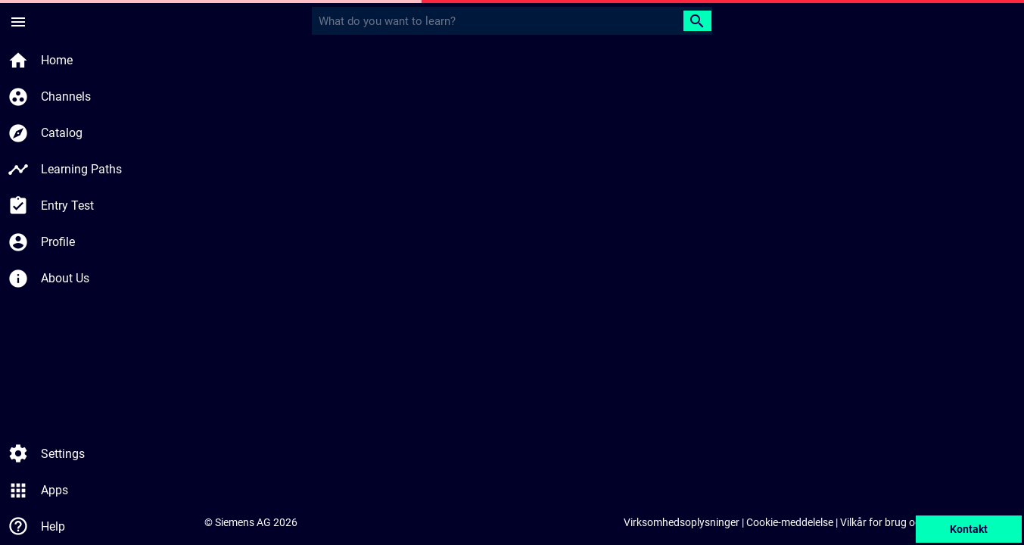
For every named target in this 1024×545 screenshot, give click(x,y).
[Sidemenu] (18, 21)
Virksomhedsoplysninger (681, 522)
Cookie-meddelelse (789, 522)
